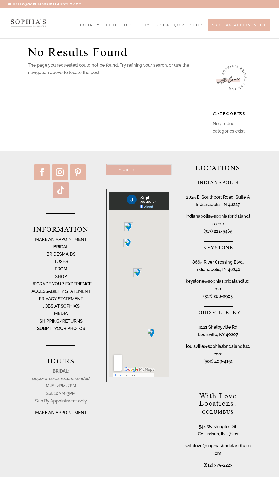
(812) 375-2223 (218, 465)
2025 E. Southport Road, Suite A (218, 197)
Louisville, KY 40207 (218, 334)
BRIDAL (61, 246)
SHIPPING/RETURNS (61, 321)
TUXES (61, 261)
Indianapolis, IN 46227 (218, 204)
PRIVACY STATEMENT (61, 298)
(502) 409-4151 (217, 361)
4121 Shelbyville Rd (218, 327)
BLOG (112, 25)
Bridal (87, 25)
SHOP (196, 25)
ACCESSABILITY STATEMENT (61, 291)
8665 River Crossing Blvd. (218, 262)
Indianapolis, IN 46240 (218, 269)
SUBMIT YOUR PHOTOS (61, 328)
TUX (127, 25)
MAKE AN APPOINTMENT (61, 239)
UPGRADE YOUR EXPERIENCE (61, 284)
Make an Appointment (239, 25)
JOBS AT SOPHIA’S (61, 306)
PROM (144, 25)
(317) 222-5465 (218, 231)
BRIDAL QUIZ (170, 25)
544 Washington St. (218, 426)
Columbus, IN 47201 (218, 434)
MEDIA (61, 313)
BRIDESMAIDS (61, 254)
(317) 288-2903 (218, 296)
